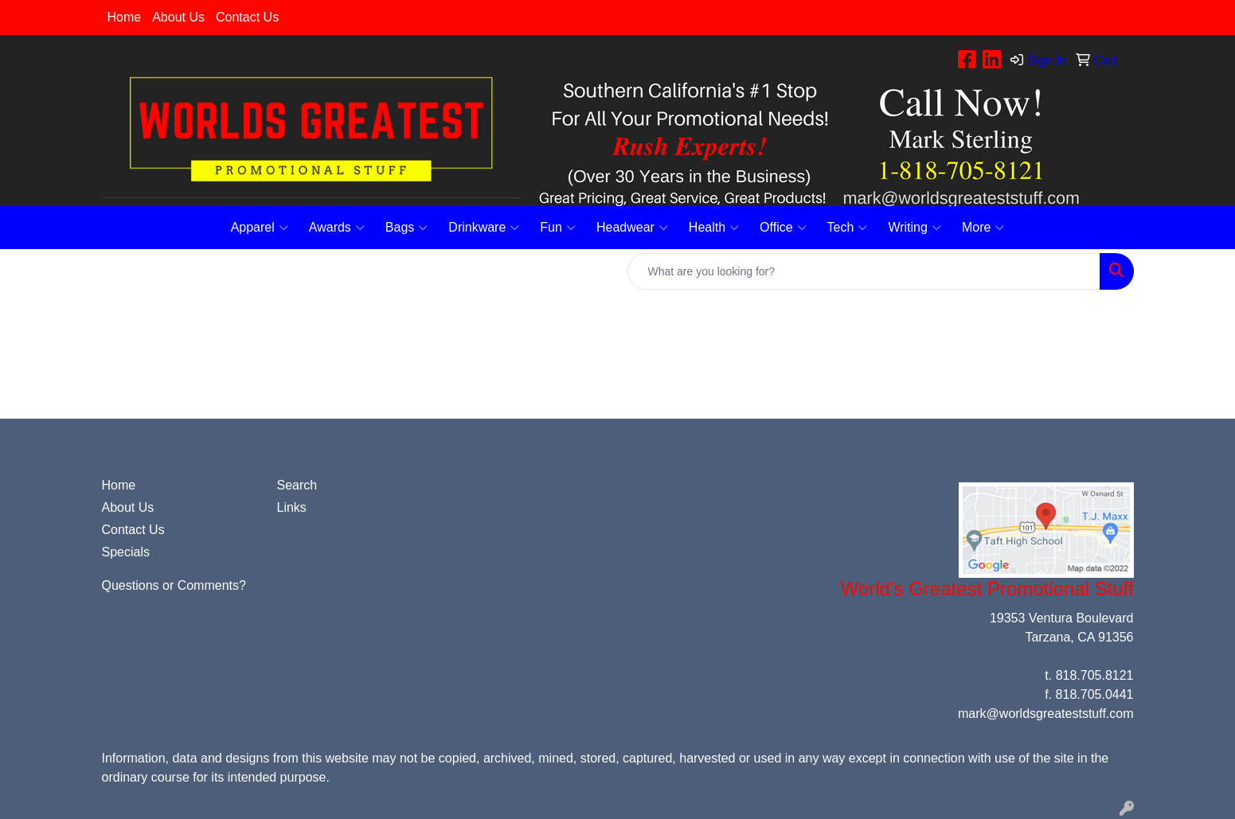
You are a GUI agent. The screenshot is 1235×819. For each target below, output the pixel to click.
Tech (847, 227)
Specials (126, 552)
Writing (914, 227)
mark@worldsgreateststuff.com (1045, 713)
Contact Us (247, 17)
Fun (558, 227)
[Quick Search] (863, 271)
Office (783, 227)
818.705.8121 (1095, 675)
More (983, 227)
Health (714, 227)
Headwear (632, 227)
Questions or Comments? (174, 585)
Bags (406, 227)
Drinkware (483, 227)
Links (292, 507)
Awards (337, 227)
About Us (178, 17)
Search (297, 485)
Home (124, 17)
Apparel (259, 227)
